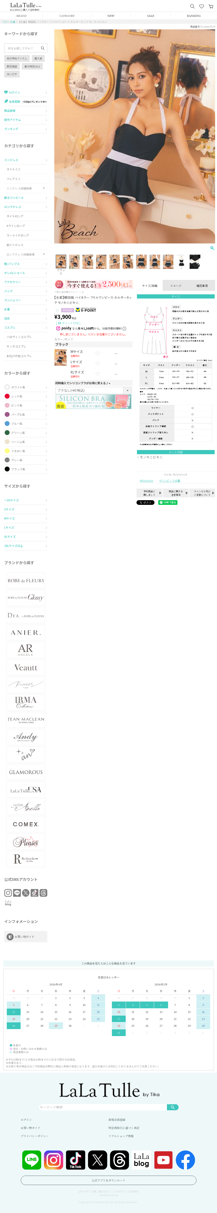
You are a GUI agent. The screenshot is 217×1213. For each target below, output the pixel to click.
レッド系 (16, 396)
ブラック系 (18, 469)
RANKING (194, 16)
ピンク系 (16, 405)
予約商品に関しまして (149, 492)
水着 (12, 22)
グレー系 (16, 460)
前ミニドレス (15, 245)
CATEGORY (67, 16)
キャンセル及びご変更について (202, 492)
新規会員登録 (117, 1120)
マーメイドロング (18, 235)
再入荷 (38, 58)
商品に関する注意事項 (176, 492)
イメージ (175, 286)
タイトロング (15, 216)
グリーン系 (18, 433)
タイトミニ (14, 169)
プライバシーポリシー (35, 1136)
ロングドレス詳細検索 (21, 254)
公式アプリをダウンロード (108, 1180)
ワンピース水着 (170, 480)
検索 (173, 1107)
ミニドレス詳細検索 (19, 188)
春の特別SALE (32, 66)
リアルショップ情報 (121, 1136)
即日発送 (12, 66)
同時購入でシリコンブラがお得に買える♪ (83, 383)
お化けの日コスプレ (19, 356)
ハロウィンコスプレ (19, 337)
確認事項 (202, 286)
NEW (110, 16)
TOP (4, 22)
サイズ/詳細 (149, 286)
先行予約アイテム (17, 58)
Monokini (147, 480)
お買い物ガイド (30, 1128)
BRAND (21, 16)
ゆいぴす (12, 74)
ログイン (26, 1120)
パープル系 (18, 414)
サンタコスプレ (16, 346)
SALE (150, 16)
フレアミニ (14, 179)
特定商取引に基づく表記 (124, 1128)
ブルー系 (16, 423)
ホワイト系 (18, 387)
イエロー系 (18, 451)
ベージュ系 (18, 442)
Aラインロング (16, 226)
